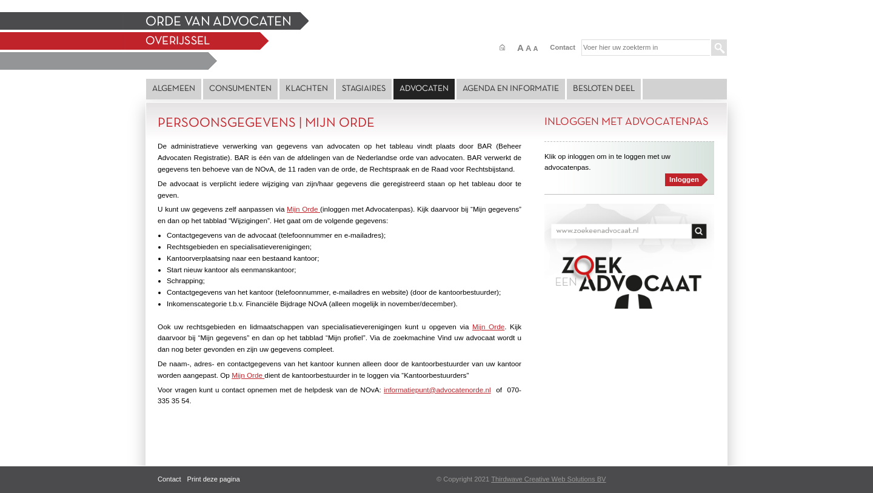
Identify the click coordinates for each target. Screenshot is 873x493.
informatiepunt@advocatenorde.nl (437, 390)
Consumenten (240, 89)
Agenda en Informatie (511, 89)
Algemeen (173, 89)
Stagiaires (364, 89)
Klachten (307, 89)
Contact (562, 47)
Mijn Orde (303, 209)
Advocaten (424, 89)
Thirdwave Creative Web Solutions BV (548, 479)
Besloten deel (604, 89)
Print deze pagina (213, 479)
